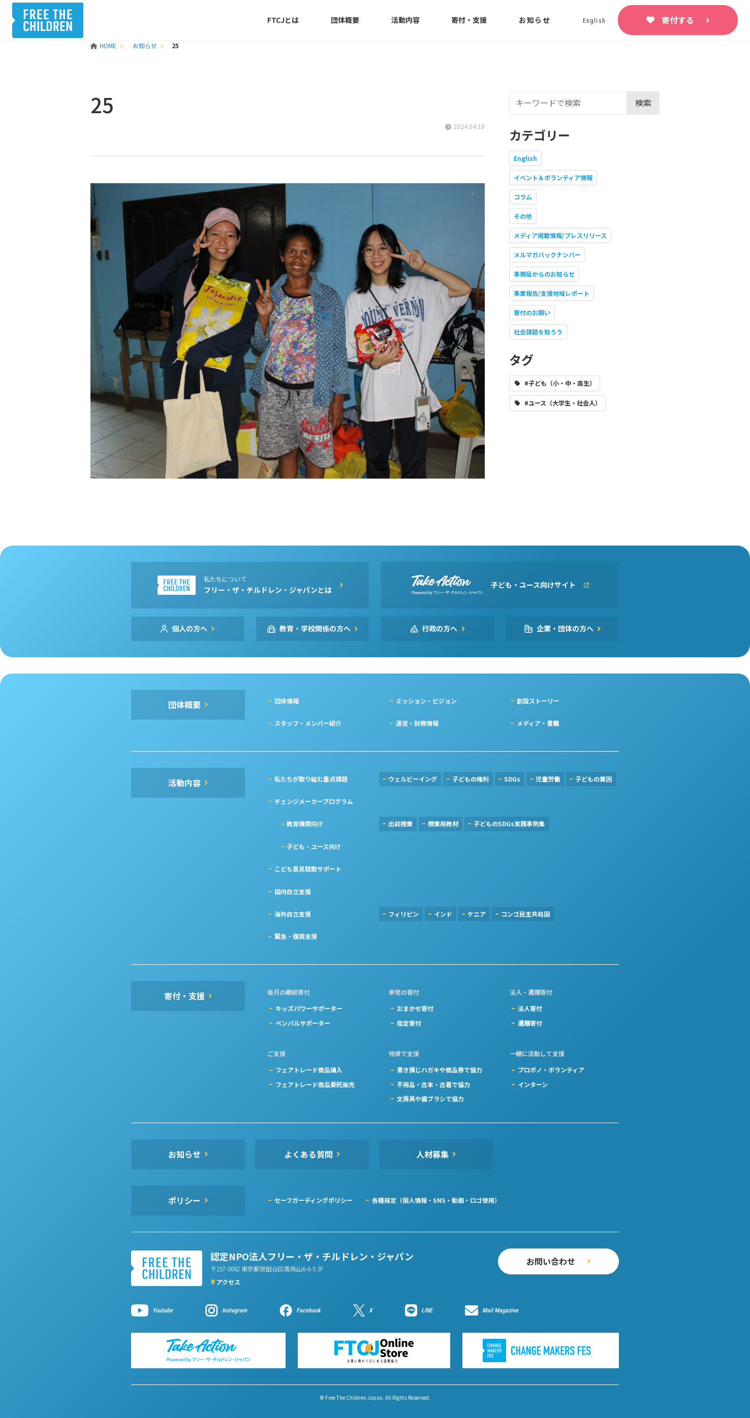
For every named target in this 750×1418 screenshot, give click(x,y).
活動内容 (405, 20)
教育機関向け (305, 823)
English (525, 158)
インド (443, 913)
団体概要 (345, 20)
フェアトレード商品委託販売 (315, 1084)
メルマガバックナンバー (547, 254)
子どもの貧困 (593, 778)
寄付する (678, 20)
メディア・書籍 (538, 723)
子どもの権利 (470, 778)
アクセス (228, 1281)
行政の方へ (440, 628)
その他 (523, 216)
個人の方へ (189, 628)
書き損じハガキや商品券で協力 (439, 1069)
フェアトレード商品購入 (308, 1069)
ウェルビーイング (412, 778)
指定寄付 (409, 1023)
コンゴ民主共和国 (525, 913)
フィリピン (403, 913)
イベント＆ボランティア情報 (553, 177)
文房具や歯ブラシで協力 (430, 1098)
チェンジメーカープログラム (313, 801)
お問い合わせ (550, 1261)
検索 (643, 102)
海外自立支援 (292, 913)
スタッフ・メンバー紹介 (307, 723)
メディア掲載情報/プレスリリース (560, 235)
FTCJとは (283, 20)
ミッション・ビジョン (426, 700)
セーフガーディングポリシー (313, 1200)
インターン (533, 1084)
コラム (523, 196)
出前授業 (400, 823)
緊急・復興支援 (295, 936)
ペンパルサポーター (302, 1023)
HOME (104, 45)
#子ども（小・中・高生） (560, 383)
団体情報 (286, 700)
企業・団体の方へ (565, 628)
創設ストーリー (538, 700)
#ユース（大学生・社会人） (562, 402)
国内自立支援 (292, 891)
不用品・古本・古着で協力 (433, 1084)
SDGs (512, 778)
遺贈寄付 (530, 1023)
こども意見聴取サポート (307, 868)
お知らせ (535, 20)
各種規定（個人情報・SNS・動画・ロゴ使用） (436, 1200)
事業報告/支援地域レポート (551, 293)
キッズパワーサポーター (308, 1008)
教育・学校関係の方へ (315, 628)
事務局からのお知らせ (544, 273)
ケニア (476, 913)
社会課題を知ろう (538, 331)
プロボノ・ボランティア (551, 1069)
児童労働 (548, 778)
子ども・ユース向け (314, 846)
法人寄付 (530, 1008)
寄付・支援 (469, 20)
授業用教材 (443, 823)
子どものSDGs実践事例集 (509, 823)
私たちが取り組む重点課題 (311, 778)
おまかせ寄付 (415, 1008)
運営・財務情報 (417, 723)
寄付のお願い (532, 312)
